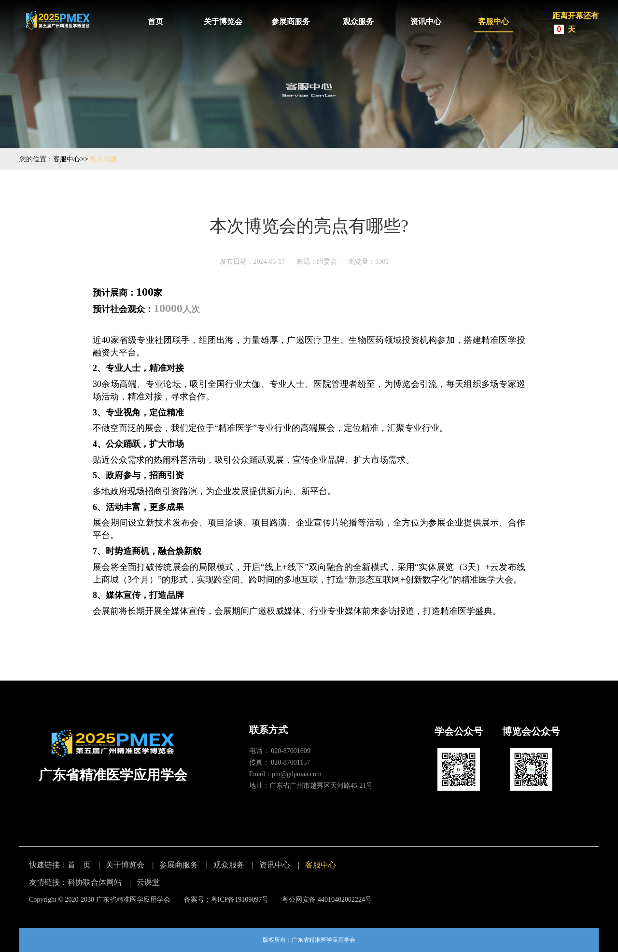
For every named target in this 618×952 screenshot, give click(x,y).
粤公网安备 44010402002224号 (327, 899)
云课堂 (148, 882)
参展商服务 (290, 21)
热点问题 (103, 159)
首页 (155, 21)
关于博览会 (223, 21)
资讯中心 (425, 21)
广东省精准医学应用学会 (133, 899)
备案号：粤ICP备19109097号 (226, 899)
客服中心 (493, 21)
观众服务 (358, 21)
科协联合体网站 (95, 882)
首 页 (79, 865)
